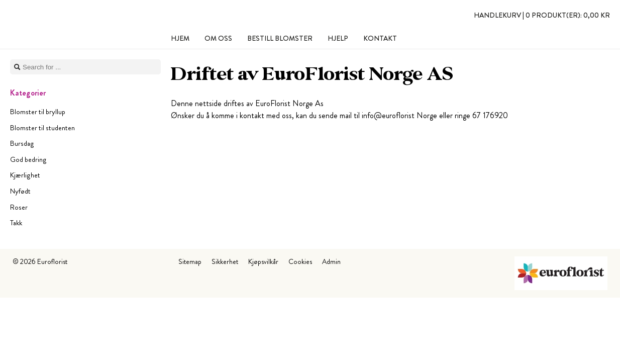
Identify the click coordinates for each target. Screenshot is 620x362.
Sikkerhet (225, 261)
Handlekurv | (542, 15)
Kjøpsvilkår (263, 261)
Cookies (300, 261)
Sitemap (189, 261)
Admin (331, 261)
